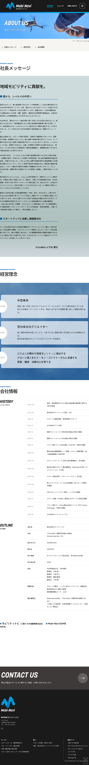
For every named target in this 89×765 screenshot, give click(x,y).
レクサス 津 (71, 752)
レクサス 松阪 (72, 755)
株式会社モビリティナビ (10, 718)
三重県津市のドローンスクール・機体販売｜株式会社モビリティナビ (18, 6)
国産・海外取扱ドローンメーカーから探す (46, 746)
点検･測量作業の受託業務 (9, 749)
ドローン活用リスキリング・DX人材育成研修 (15, 752)
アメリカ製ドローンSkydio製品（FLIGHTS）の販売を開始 (67, 445)
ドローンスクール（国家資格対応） (12, 744)
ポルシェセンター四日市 (75, 749)
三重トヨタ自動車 (73, 744)
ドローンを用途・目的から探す (43, 744)
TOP (73, 41)
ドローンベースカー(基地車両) (10, 746)
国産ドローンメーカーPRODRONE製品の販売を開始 (65, 432)
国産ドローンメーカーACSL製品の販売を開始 (63, 438)
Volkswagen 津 (72, 757)
